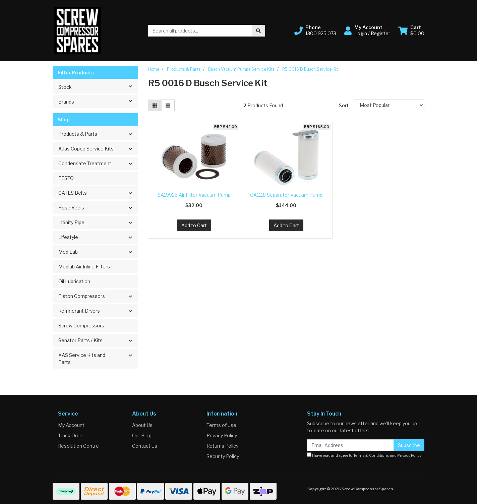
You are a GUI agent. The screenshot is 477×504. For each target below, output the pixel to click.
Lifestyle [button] (68, 237)
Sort (344, 105)
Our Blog (142, 435)
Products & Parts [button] (77, 134)
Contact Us (144, 446)
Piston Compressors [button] (81, 296)
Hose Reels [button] (71, 207)
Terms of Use (221, 425)
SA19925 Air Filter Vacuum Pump (194, 195)
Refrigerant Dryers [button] (79, 311)
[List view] (168, 105)
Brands (98, 101)
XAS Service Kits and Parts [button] (81, 358)
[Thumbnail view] (155, 105)
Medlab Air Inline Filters (84, 266)
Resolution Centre (78, 446)
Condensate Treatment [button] (84, 163)
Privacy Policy (221, 435)
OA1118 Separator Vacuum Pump (286, 195)
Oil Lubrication (74, 281)
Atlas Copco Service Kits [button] (86, 148)
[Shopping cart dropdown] (411, 30)
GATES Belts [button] (72, 193)
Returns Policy (222, 446)
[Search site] (258, 31)
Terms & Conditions (371, 455)
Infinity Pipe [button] (71, 222)
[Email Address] (350, 445)
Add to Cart (194, 225)
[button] (315, 30)
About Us (142, 425)
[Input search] (200, 31)
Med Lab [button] (68, 252)
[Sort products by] (389, 105)
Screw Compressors (81, 325)
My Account (71, 425)
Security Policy (222, 456)
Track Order (71, 435)
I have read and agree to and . (364, 455)
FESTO (66, 178)
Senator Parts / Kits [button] (80, 340)
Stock (98, 86)
